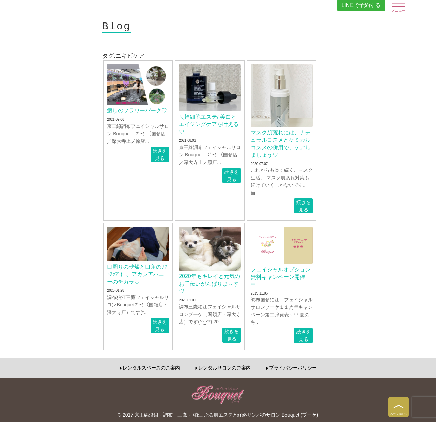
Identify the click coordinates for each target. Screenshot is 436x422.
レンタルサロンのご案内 (224, 368)
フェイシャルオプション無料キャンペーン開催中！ (281, 277)
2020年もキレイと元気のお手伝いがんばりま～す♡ (209, 283)
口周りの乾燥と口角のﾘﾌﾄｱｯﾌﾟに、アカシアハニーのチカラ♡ (137, 274)
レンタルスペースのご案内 (151, 368)
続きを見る (160, 154)
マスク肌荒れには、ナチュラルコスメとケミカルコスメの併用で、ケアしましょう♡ (281, 144)
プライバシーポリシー (293, 368)
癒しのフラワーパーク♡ (137, 111)
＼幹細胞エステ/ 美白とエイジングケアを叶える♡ (209, 124)
